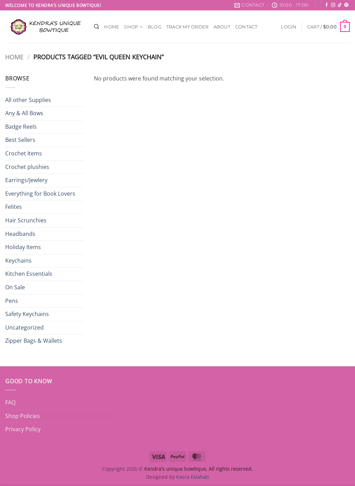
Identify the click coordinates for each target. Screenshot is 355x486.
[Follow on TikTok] (340, 5)
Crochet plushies (27, 167)
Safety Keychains (27, 314)
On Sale (15, 287)
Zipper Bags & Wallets (33, 340)
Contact (246, 26)
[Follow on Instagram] (333, 5)
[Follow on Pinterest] (346, 5)
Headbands (20, 234)
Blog (155, 26)
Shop (133, 27)
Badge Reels (21, 126)
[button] (288, 27)
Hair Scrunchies (25, 220)
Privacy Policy (23, 429)
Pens (11, 301)
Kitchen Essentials (28, 274)
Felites (13, 207)
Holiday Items (23, 247)
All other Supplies (28, 100)
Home (111, 26)
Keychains (18, 260)
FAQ (10, 402)
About (222, 26)
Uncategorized (24, 327)
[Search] (96, 26)
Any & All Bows (24, 113)
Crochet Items (23, 153)
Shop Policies (22, 416)
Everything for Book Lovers (40, 193)
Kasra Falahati (192, 477)
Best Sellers (20, 140)
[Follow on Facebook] (326, 5)
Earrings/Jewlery (26, 180)
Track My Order (187, 26)
